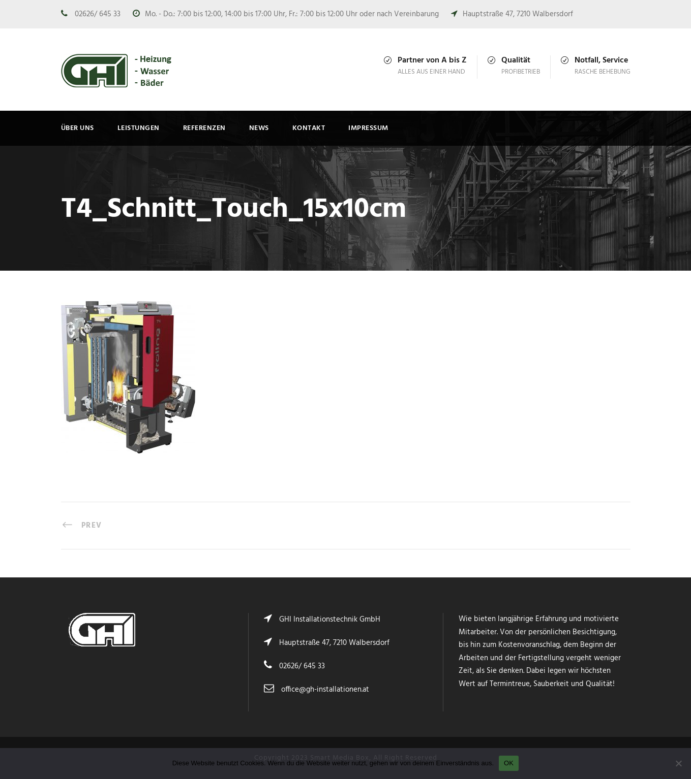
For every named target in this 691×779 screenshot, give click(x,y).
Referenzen (204, 128)
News (259, 128)
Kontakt (308, 128)
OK (509, 763)
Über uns (77, 128)
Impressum (368, 128)
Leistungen (138, 128)
